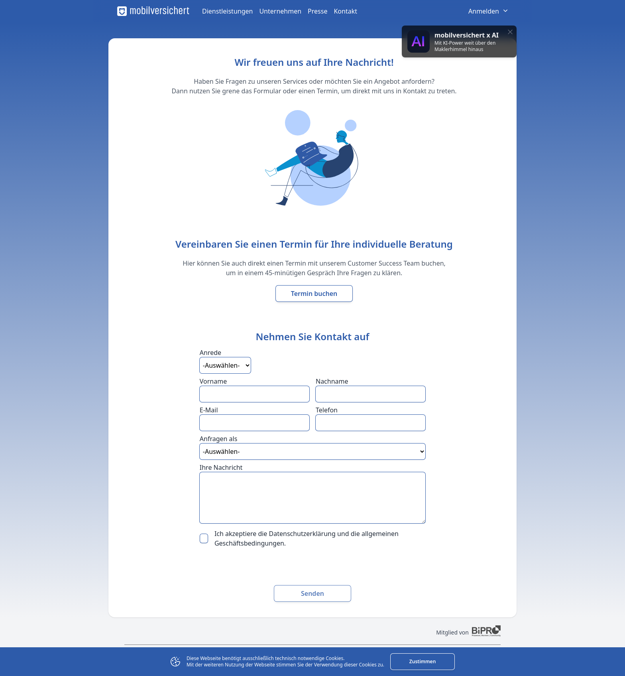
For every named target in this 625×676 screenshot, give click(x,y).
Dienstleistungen (227, 11)
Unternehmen (280, 11)
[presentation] (312, 566)
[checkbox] (204, 538)
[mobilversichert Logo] (153, 11)
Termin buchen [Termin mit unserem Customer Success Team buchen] (314, 293)
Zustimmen (422, 661)
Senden (312, 593)
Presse (317, 11)
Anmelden (488, 11)
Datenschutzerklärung (302, 533)
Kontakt (345, 11)
